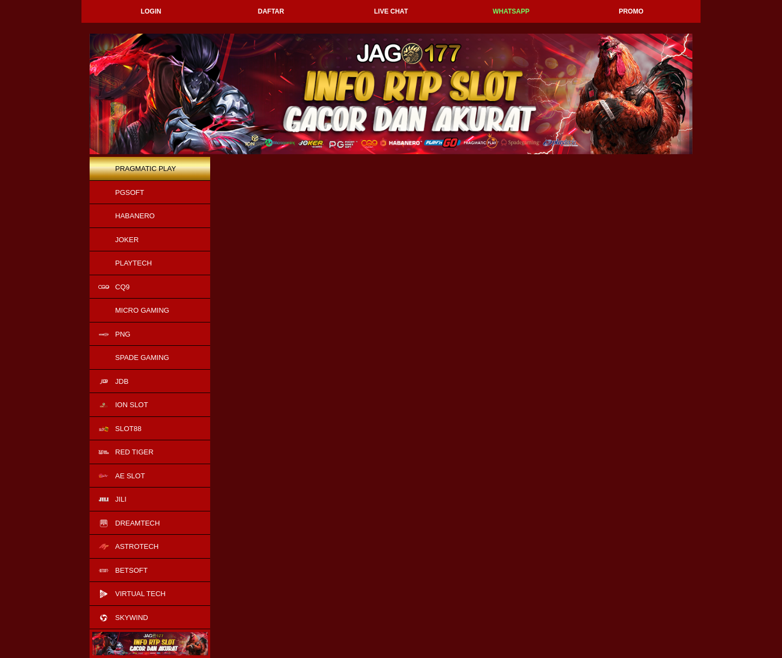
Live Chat (391, 11)
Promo (631, 11)
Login (151, 11)
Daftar (271, 11)
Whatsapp (511, 11)
